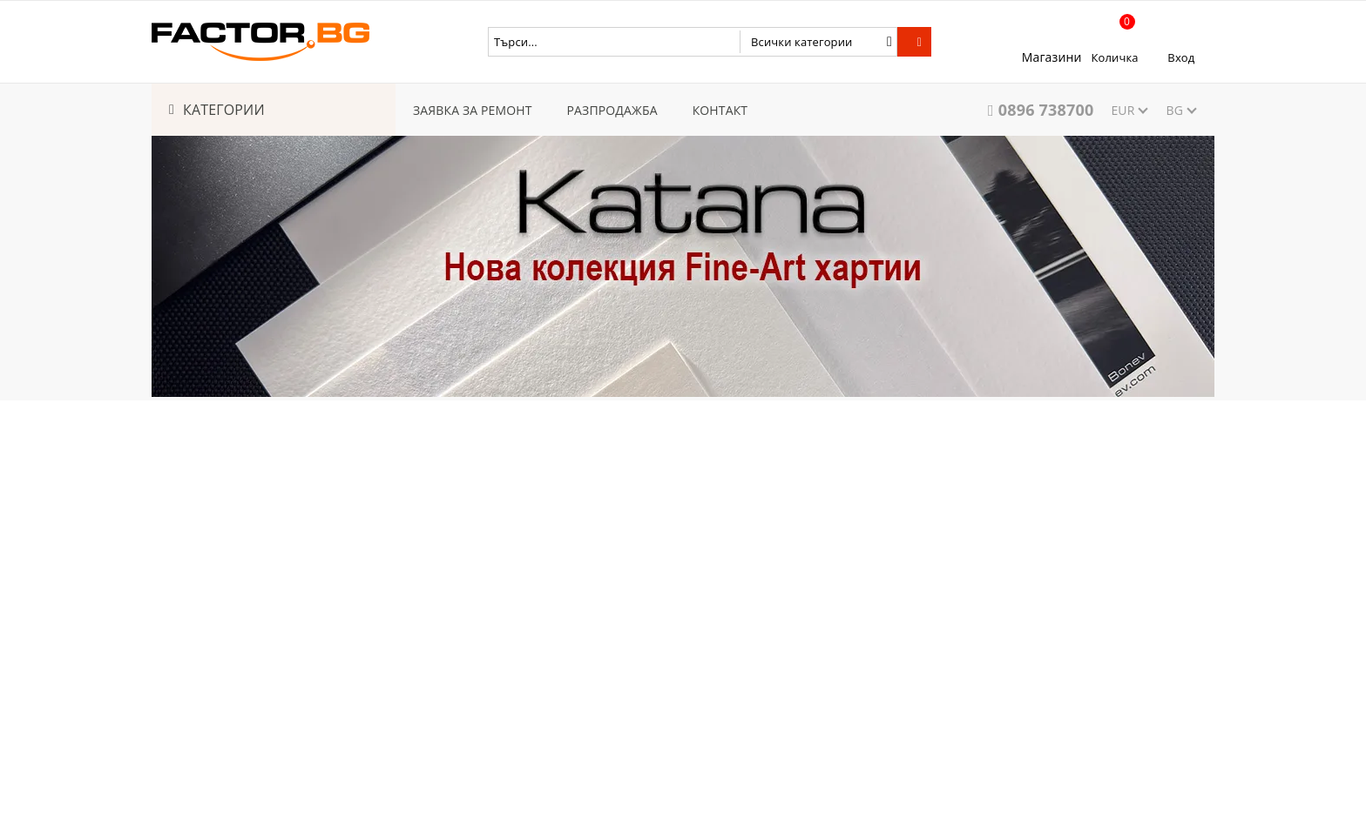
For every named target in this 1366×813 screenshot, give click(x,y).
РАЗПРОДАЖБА (612, 110)
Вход (1180, 57)
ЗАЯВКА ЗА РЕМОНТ (472, 110)
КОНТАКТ (720, 110)
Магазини (1052, 57)
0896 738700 (1046, 109)
